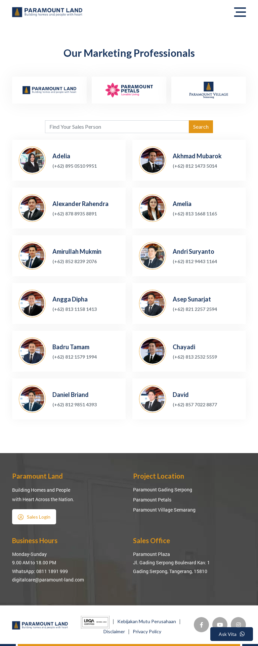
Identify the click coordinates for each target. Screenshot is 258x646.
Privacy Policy (147, 631)
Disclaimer (114, 631)
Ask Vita (232, 634)
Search (201, 126)
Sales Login (34, 517)
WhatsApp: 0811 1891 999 (40, 571)
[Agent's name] (117, 126)
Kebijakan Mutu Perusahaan (146, 621)
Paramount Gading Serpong (162, 489)
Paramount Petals (152, 499)
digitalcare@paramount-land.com (48, 579)
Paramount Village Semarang (164, 510)
